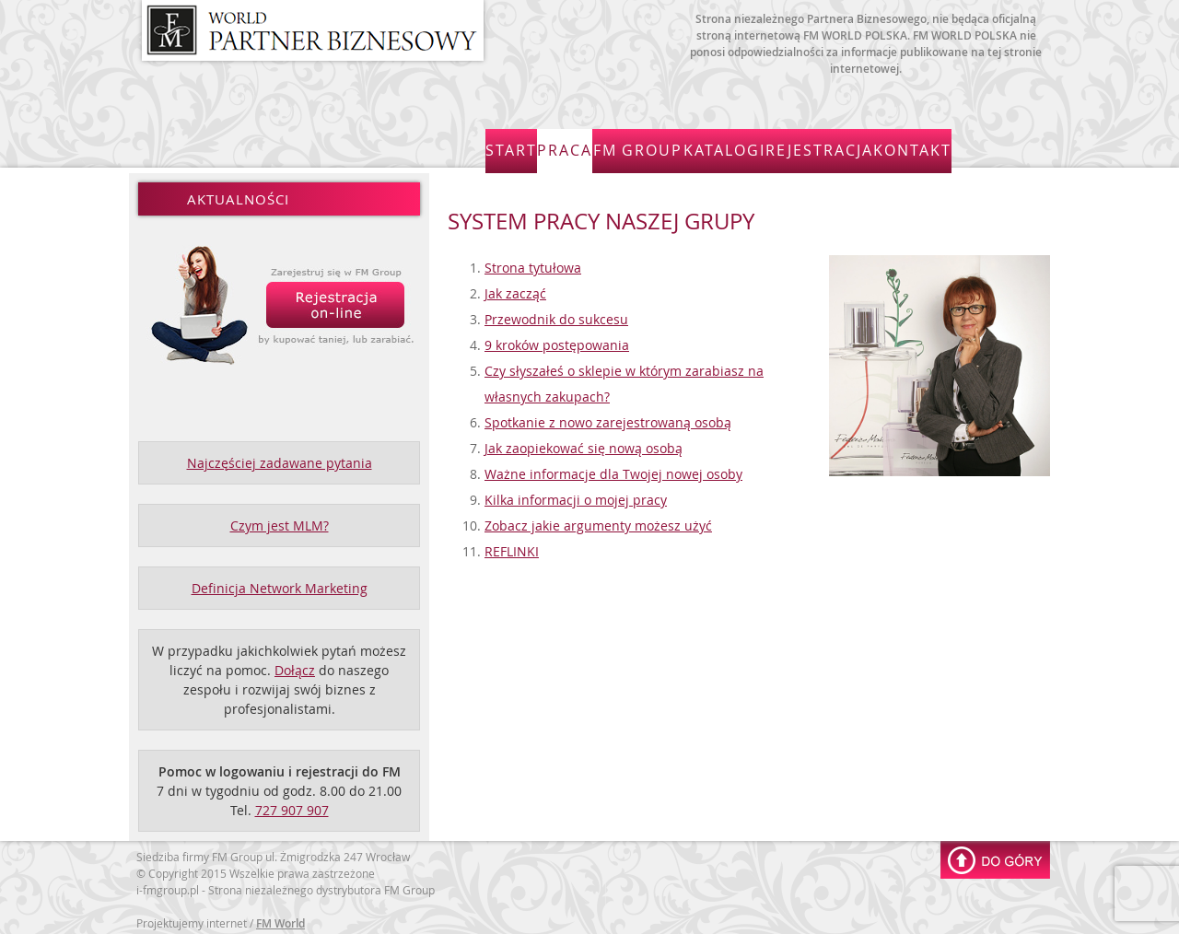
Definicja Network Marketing (280, 582)
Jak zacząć (515, 288)
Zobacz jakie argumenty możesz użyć (598, 520)
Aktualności (238, 193)
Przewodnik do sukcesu (556, 313)
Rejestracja (901, 147)
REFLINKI (511, 546)
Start (529, 147)
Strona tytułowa (532, 262)
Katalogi (795, 147)
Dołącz (294, 664)
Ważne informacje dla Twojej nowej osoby (613, 468)
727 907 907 (292, 804)
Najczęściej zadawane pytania (279, 457)
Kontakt (1007, 147)
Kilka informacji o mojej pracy (575, 494)
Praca (605, 147)
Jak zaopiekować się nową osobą (583, 442)
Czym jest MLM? (279, 520)
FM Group (695, 147)
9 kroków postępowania (556, 339)
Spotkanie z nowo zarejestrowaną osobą (607, 417)
